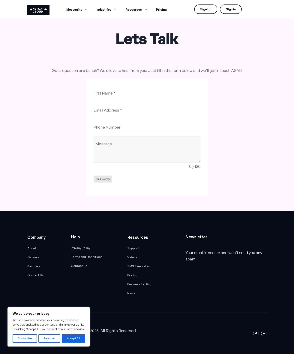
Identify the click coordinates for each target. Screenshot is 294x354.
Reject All (49, 338)
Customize (25, 338)
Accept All (73, 338)
